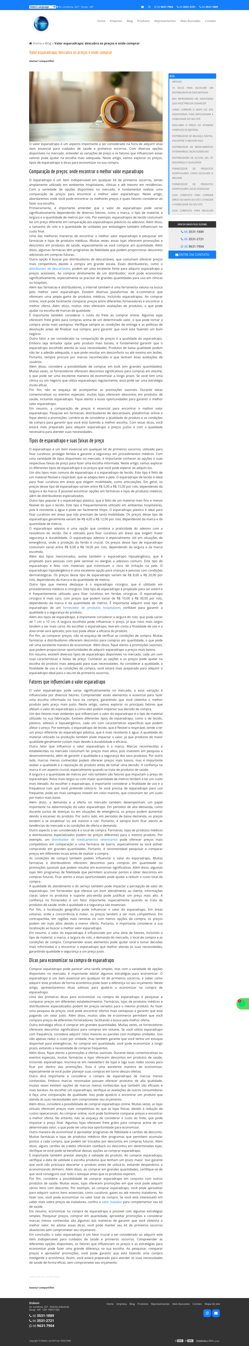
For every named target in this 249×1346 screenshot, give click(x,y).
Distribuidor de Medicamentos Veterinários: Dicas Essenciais (192, 149)
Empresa (116, 21)
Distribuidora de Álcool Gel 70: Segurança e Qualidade (192, 160)
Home (101, 21)
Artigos (177, 81)
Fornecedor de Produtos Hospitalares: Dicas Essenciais (192, 187)
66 (208, 7)
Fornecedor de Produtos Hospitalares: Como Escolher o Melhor (192, 173)
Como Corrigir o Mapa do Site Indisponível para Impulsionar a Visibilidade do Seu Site (192, 114)
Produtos (143, 21)
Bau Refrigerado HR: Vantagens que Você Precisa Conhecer (192, 101)
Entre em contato (192, 254)
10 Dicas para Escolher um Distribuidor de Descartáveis (192, 90)
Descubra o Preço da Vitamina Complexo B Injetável (192, 127)
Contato (210, 21)
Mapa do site (212, 1304)
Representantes (165, 21)
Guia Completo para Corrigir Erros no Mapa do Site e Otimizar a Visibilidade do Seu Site (192, 199)
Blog (130, 21)
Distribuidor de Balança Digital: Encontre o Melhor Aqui (192, 138)
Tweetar (34, 68)
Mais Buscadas (190, 21)
